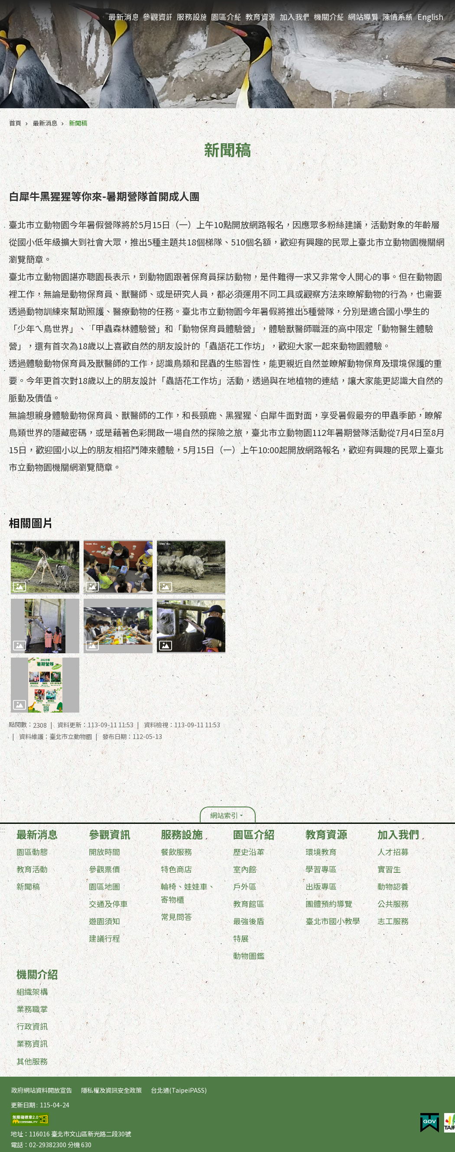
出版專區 (321, 886)
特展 (241, 938)
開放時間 (104, 851)
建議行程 (104, 938)
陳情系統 (397, 16)
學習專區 (321, 868)
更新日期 (23, 1104)
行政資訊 (32, 1026)
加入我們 (294, 16)
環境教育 (321, 851)
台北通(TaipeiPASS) (179, 1089)
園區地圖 (104, 886)
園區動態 (32, 851)
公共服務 (393, 903)
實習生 (389, 868)
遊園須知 (104, 920)
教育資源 (260, 16)
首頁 (15, 122)
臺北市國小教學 (333, 920)
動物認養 (393, 886)
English (430, 16)
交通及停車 (108, 903)
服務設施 (191, 16)
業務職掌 (32, 1008)
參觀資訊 (157, 16)
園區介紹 (225, 16)
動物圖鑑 (248, 955)
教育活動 (32, 868)
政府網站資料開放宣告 (41, 1089)
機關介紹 (328, 16)
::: (2, 829)
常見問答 (176, 916)
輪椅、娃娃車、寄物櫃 (188, 893)
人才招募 (393, 851)
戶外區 (245, 886)
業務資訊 (32, 1043)
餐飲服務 (176, 851)
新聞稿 (78, 122)
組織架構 (32, 991)
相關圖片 (31, 522)
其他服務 (32, 1061)
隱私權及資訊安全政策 (111, 1089)
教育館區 (248, 903)
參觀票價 (104, 868)
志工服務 (393, 920)
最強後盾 (248, 920)
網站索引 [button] (224, 815)
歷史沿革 (248, 851)
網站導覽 (362, 16)
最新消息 (123, 16)
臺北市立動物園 (52, 17)
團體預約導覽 (329, 903)
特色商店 (176, 868)
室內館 (245, 868)
